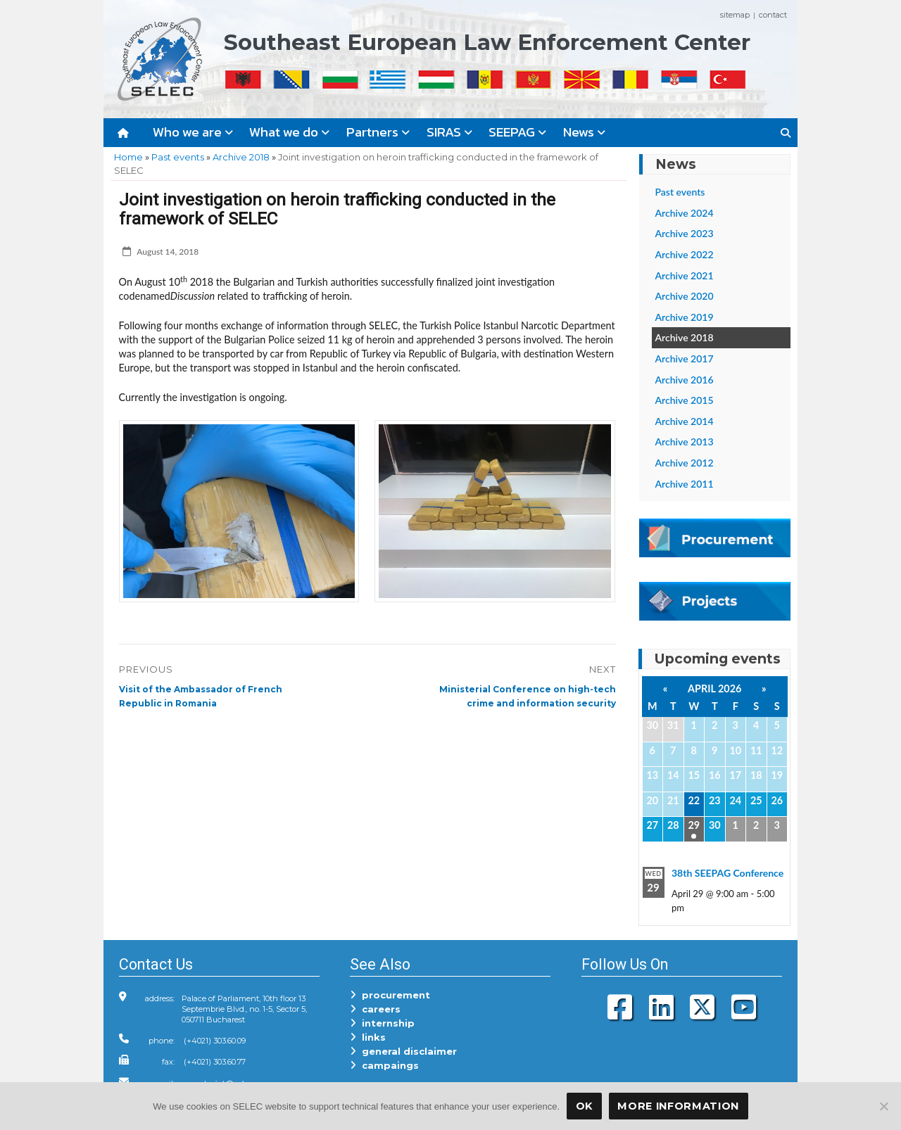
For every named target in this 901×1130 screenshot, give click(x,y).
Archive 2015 (684, 400)
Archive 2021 (684, 275)
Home (128, 157)
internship (382, 1023)
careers (375, 1009)
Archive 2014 (684, 421)
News (584, 132)
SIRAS (449, 132)
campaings (384, 1065)
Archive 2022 (684, 254)
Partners (378, 132)
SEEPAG (517, 132)
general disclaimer (403, 1051)
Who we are (193, 132)
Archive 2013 (684, 441)
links (368, 1037)
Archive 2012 (684, 463)
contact (773, 15)
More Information (678, 1106)
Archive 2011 (684, 484)
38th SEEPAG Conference (727, 873)
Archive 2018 (241, 157)
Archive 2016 (684, 380)
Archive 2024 (684, 213)
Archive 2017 (684, 358)
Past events (177, 157)
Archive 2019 (684, 317)
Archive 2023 (684, 233)
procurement (390, 995)
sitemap (735, 15)
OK (584, 1106)
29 (694, 825)
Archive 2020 (684, 296)
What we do (289, 132)
